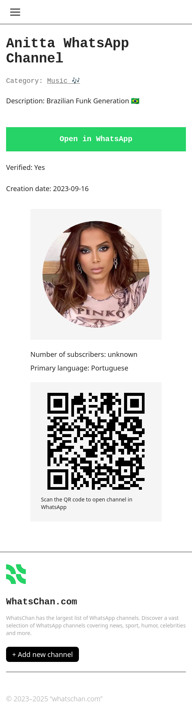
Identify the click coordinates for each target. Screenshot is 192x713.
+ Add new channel (42, 654)
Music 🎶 (63, 81)
